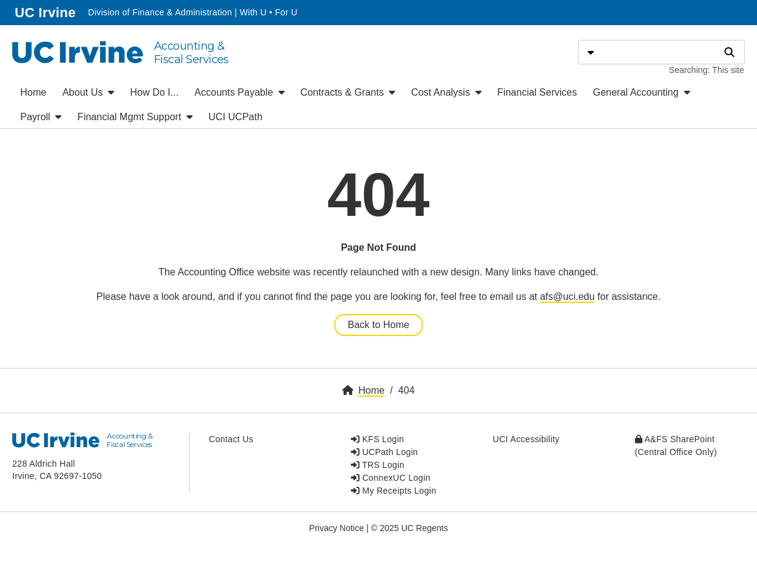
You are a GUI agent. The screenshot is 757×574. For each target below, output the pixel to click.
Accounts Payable (239, 92)
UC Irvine (46, 11)
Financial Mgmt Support (134, 117)
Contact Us (231, 439)
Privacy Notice (336, 528)
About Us (88, 92)
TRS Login (377, 465)
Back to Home (378, 325)
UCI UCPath (236, 117)
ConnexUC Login (391, 478)
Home (33, 92)
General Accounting (641, 92)
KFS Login (377, 439)
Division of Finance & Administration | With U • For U (192, 12)
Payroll (40, 117)
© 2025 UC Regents (409, 528)
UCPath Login (384, 452)
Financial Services (537, 92)
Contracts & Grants (348, 92)
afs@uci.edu (567, 296)
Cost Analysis (446, 92)
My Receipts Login (393, 491)
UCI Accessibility (526, 439)
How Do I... (154, 92)
